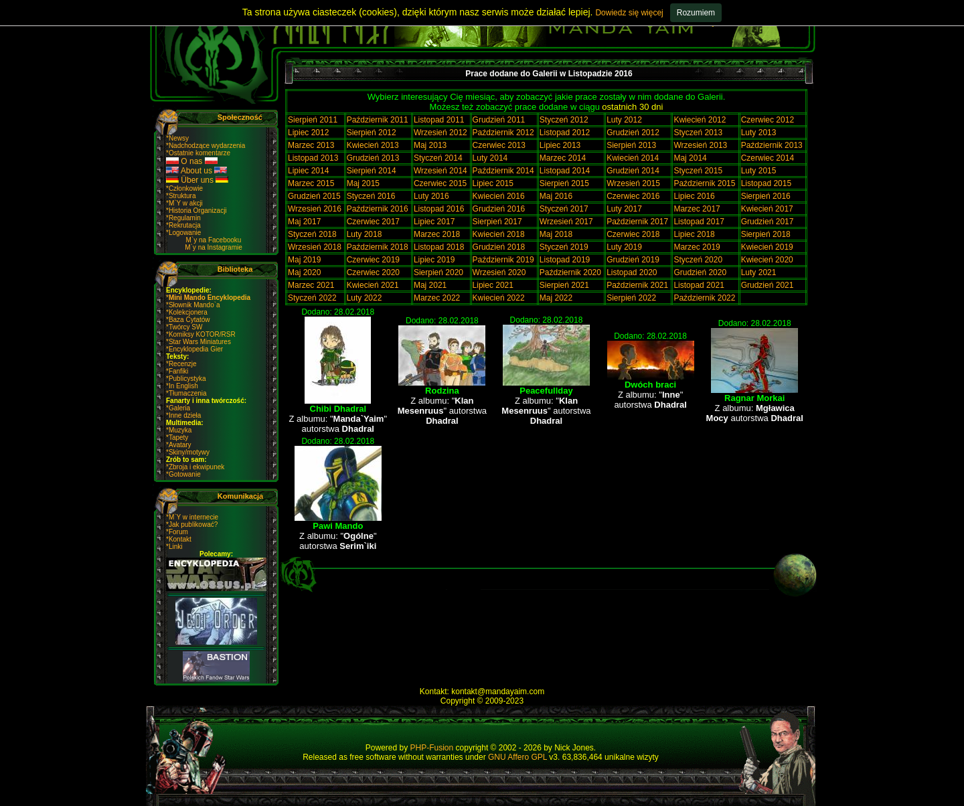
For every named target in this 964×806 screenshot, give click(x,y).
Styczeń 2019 (564, 247)
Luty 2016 (431, 196)
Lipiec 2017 (434, 221)
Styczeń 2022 (312, 298)
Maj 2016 (556, 196)
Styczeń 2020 (697, 259)
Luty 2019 (624, 247)
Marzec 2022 (437, 298)
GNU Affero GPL (517, 757)
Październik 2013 (772, 145)
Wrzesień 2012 (440, 132)
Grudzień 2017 (767, 221)
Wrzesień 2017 (566, 221)
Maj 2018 (556, 234)
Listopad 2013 (313, 158)
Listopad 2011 (439, 120)
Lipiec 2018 (693, 234)
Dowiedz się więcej (629, 12)
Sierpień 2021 (564, 285)
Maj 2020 (304, 272)
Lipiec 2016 (693, 196)
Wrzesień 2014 (440, 170)
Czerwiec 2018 (633, 234)
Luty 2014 (490, 158)
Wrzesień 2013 (700, 145)
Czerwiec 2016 (633, 196)
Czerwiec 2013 (499, 145)
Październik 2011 (377, 120)
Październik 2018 (377, 247)
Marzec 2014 (563, 158)
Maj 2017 (304, 221)
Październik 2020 (570, 272)
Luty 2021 (759, 272)
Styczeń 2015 (697, 170)
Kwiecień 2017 (767, 209)
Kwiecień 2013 (373, 145)
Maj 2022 (556, 298)
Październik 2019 (503, 259)
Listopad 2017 (698, 221)
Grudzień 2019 (633, 259)
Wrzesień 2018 (314, 247)
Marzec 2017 (696, 209)
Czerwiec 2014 (767, 158)
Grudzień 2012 (633, 132)
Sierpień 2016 (766, 196)
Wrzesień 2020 (499, 272)
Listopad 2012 (565, 132)
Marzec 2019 (696, 247)
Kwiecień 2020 (767, 259)
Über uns (197, 180)
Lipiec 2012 (308, 132)
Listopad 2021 (698, 285)
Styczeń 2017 (564, 209)
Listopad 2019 (565, 259)
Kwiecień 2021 (373, 285)
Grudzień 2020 (699, 272)
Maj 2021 (430, 285)
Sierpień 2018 (766, 234)
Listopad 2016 (439, 209)
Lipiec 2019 (434, 259)
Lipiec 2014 (308, 170)
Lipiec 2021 (493, 285)
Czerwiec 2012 (767, 120)
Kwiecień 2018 (499, 234)
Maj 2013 (430, 145)
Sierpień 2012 (371, 132)
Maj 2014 (689, 158)
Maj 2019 (304, 259)
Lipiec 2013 (560, 145)
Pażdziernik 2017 (637, 221)
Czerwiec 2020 (373, 272)
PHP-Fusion (432, 747)
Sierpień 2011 (312, 120)
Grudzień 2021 (767, 285)
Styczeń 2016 (371, 196)
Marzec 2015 (311, 183)
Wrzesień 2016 (314, 209)
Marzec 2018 (437, 234)
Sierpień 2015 (564, 183)
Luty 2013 (759, 132)
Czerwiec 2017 (373, 221)
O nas (192, 161)
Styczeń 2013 (697, 132)
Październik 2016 (377, 209)
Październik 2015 (704, 183)
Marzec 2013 (311, 145)
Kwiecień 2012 (699, 120)
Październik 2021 (637, 285)
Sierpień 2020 (438, 272)
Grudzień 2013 (373, 158)
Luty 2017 (624, 209)
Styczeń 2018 (312, 234)
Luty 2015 (759, 170)
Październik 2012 (503, 132)
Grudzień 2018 (499, 247)
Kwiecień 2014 (633, 158)
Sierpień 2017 (497, 221)
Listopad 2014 (565, 170)
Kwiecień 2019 (767, 247)
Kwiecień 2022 (499, 298)
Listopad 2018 (439, 247)
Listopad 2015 (766, 183)
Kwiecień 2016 (499, 196)
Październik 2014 (503, 170)
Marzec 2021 (311, 285)
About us (196, 170)
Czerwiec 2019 (373, 259)
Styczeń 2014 (438, 158)
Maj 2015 (363, 183)
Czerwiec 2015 (440, 183)
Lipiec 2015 (493, 183)
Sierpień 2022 (631, 298)
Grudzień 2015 (314, 196)
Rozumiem (696, 12)
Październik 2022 (704, 298)
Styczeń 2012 (564, 120)
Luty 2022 (364, 298)
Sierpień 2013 (631, 145)
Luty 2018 (364, 234)
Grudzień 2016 (499, 209)
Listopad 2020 (632, 272)
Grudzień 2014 (633, 170)
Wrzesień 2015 (633, 183)
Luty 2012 (624, 120)
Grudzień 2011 (499, 120)
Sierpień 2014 (371, 170)
